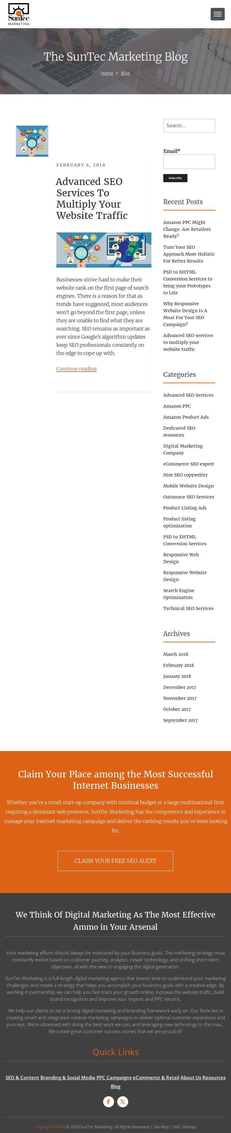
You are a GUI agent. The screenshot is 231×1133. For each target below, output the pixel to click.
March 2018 (175, 654)
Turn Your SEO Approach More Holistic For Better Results (189, 254)
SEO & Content (22, 1077)
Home (107, 73)
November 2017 (180, 698)
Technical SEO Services (188, 608)
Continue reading (76, 369)
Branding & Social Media (67, 1077)
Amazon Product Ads (186, 417)
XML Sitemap (185, 1127)
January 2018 (177, 676)
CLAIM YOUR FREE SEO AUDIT (115, 860)
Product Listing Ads (185, 508)
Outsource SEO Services (188, 497)
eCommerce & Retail (156, 1077)
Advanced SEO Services (188, 395)
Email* (189, 158)
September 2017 (180, 720)
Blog (125, 73)
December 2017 (179, 687)
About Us (191, 1077)
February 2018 (178, 665)
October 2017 (177, 709)
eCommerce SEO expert (188, 464)
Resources (214, 1077)
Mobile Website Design (188, 486)
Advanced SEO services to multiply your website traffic (92, 198)
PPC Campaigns (114, 1077)
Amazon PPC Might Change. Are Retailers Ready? (187, 229)
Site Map (161, 1127)
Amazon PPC (177, 406)
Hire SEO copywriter (185, 475)
